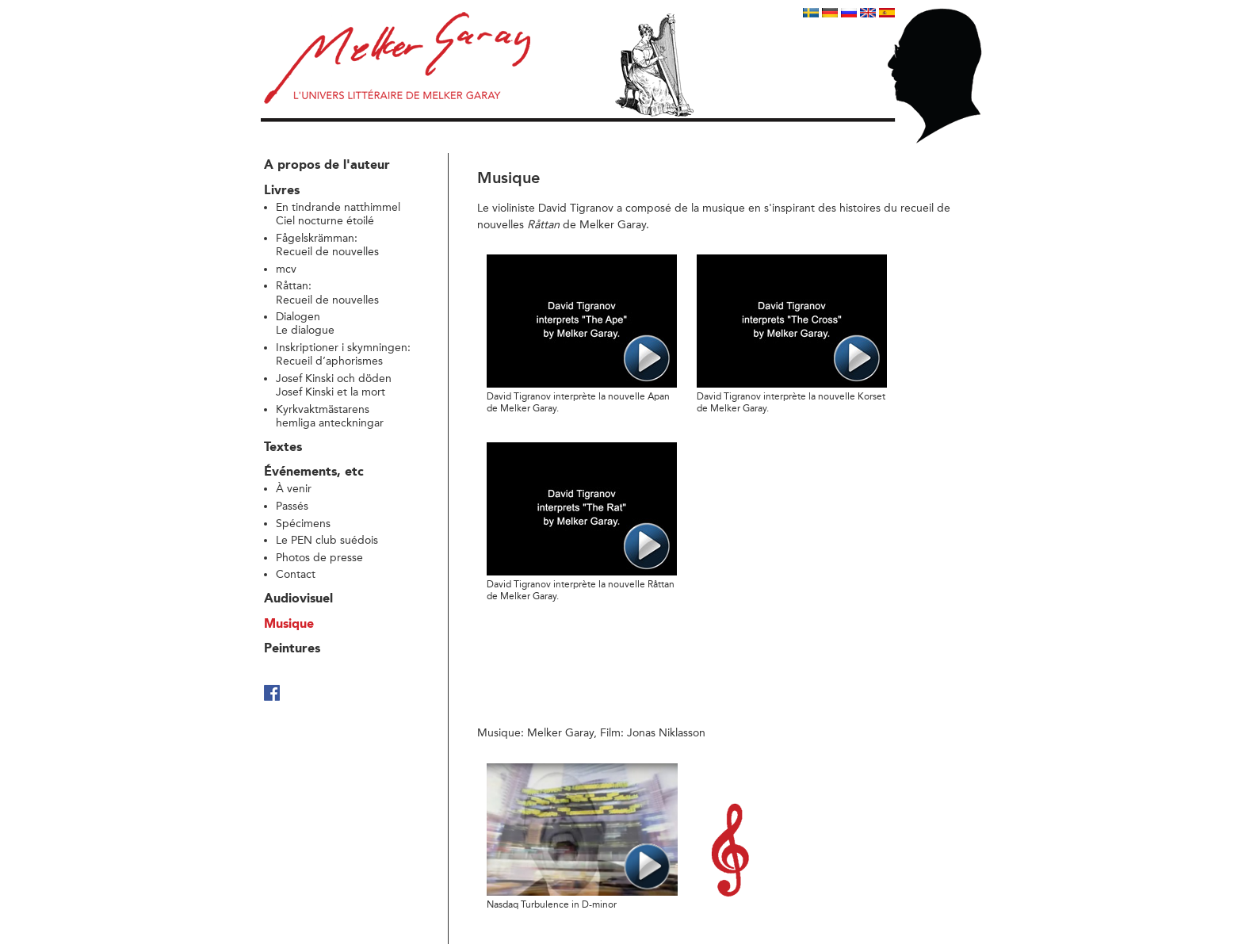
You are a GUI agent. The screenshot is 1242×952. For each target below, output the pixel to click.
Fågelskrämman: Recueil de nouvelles (327, 244)
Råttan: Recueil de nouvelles (327, 292)
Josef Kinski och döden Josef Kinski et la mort (334, 385)
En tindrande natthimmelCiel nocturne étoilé (338, 214)
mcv (286, 269)
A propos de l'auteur (327, 165)
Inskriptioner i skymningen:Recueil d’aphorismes (343, 354)
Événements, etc (314, 472)
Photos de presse (319, 557)
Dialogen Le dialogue (305, 323)
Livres (282, 191)
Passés (292, 506)
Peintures (292, 649)
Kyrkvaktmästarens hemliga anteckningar (330, 416)
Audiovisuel (298, 599)
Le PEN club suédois (327, 540)
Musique (289, 624)
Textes (283, 448)
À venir (293, 488)
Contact (295, 574)
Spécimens (303, 523)
